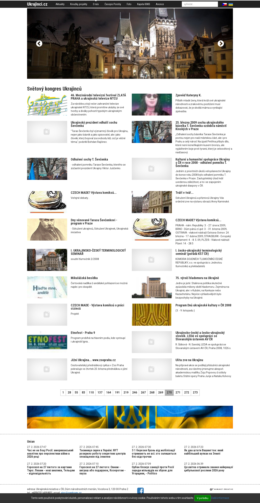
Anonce (160, 4)
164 (108, 392)
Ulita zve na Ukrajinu (189, 360)
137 (100, 392)
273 (195, 392)
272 (186, 392)
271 (178, 392)
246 (134, 392)
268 (152, 392)
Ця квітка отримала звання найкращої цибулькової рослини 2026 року (208, 468)
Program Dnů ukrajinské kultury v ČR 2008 (203, 305)
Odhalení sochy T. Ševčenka (89, 159)
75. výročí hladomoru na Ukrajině (197, 278)
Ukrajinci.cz (37, 4)
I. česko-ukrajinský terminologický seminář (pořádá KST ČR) (199, 252)
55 (76, 392)
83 (83, 392)
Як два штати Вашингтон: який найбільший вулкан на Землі (203, 452)
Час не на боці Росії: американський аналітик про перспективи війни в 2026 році (50, 453)
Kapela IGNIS (143, 4)
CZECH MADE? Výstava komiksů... (94, 192)
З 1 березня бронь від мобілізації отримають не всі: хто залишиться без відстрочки (154, 453)
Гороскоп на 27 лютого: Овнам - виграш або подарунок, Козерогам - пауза (102, 470)
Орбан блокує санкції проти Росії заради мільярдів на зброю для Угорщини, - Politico (153, 470)
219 (126, 392)
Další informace (220, 497)
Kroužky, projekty (78, 4)
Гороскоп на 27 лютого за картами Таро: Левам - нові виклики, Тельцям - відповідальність (51, 470)
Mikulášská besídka (84, 278)
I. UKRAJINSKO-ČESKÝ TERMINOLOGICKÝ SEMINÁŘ (98, 252)
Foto (129, 4)
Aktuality (60, 4)
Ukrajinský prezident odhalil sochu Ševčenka (94, 124)
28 (69, 392)
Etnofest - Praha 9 (83, 333)
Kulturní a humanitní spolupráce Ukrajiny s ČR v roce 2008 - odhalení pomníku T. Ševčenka (203, 162)
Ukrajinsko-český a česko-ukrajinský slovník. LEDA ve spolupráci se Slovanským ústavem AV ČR (200, 336)
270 (169, 392)
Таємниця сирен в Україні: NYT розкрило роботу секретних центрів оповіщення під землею (102, 453)
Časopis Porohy (113, 4)
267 (143, 392)
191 (117, 392)
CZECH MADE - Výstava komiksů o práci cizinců (97, 306)
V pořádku (202, 498)
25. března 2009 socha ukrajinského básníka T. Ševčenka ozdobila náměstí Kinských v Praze (201, 126)
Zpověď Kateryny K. (189, 95)
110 (91, 392)
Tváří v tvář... (185, 192)
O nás (96, 4)
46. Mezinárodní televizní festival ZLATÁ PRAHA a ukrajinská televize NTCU (98, 96)
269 (160, 392)
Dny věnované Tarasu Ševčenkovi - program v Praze (94, 221)
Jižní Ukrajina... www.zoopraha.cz (93, 360)
